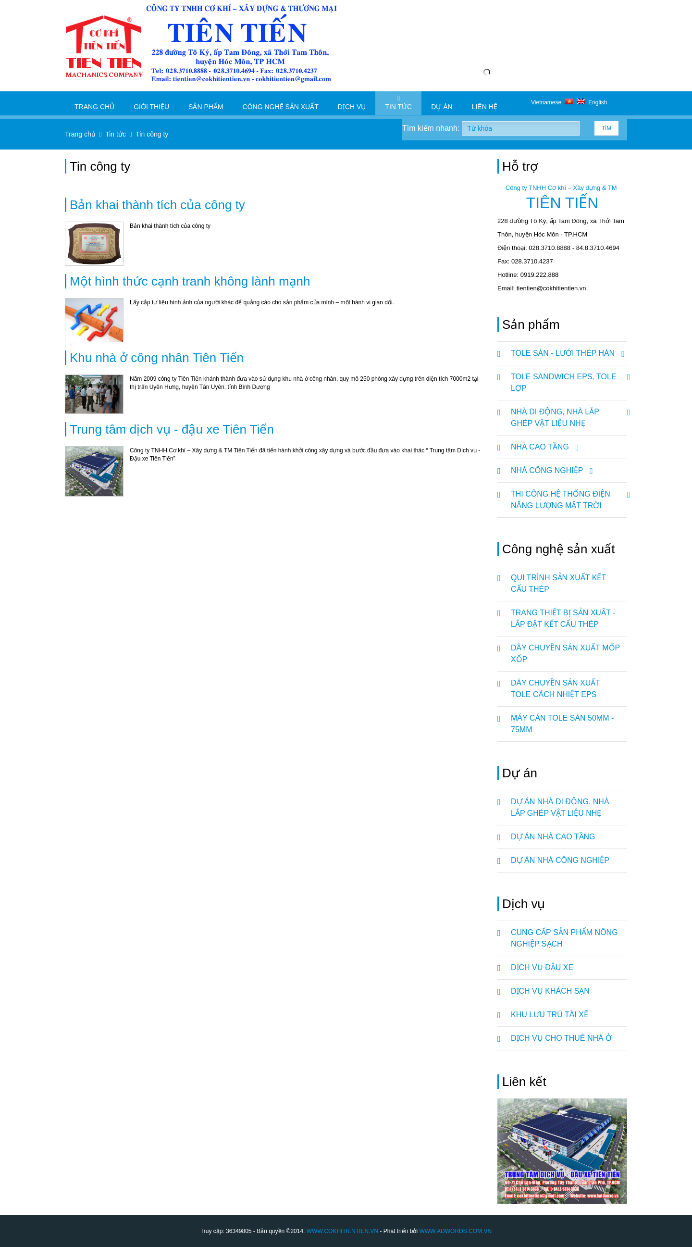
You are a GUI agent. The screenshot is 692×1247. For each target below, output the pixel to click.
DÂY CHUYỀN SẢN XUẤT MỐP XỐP (565, 653)
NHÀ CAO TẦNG (543, 447)
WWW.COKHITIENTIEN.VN (342, 1231)
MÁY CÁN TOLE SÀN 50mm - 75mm (562, 724)
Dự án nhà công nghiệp (560, 860)
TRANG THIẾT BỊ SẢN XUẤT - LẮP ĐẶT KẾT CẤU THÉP (563, 618)
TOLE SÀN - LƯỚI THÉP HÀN (566, 353)
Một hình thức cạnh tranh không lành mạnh (190, 281)
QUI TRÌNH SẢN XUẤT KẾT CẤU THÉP (558, 583)
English (592, 102)
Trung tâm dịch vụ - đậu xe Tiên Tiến (172, 429)
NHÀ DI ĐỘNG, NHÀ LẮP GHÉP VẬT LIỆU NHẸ (569, 413)
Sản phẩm (205, 103)
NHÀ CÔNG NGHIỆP (550, 470)
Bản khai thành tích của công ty (157, 205)
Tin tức (398, 103)
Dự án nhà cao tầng (553, 837)
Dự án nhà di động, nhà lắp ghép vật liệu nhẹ (560, 807)
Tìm (607, 128)
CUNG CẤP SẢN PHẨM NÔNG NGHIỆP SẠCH (564, 938)
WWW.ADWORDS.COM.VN (455, 1231)
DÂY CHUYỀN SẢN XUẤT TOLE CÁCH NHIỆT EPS (555, 688)
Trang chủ (94, 103)
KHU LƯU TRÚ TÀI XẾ (549, 1014)
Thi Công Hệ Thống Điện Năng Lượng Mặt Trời (569, 496)
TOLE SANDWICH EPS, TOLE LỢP (569, 378)
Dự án (441, 103)
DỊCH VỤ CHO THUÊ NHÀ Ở (561, 1038)
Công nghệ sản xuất (281, 103)
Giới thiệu (151, 103)
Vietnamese (554, 102)
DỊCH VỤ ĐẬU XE (542, 967)
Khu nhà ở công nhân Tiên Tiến (157, 357)
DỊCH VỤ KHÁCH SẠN (550, 991)
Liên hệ (484, 103)
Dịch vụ (352, 103)
